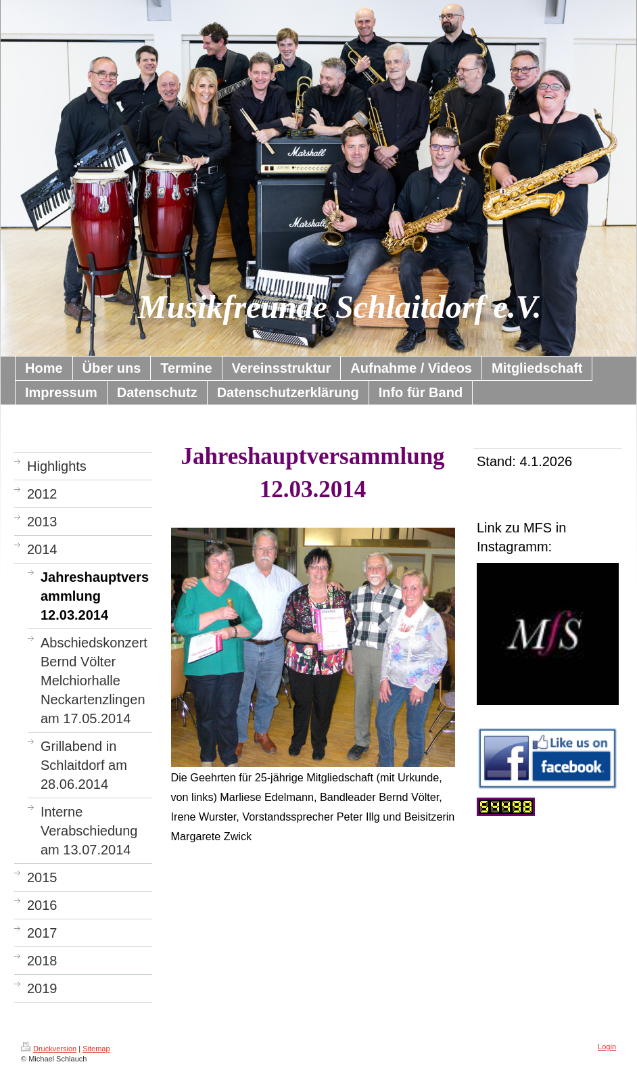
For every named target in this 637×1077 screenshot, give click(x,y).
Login (607, 1046)
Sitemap (96, 1049)
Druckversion (48, 1049)
